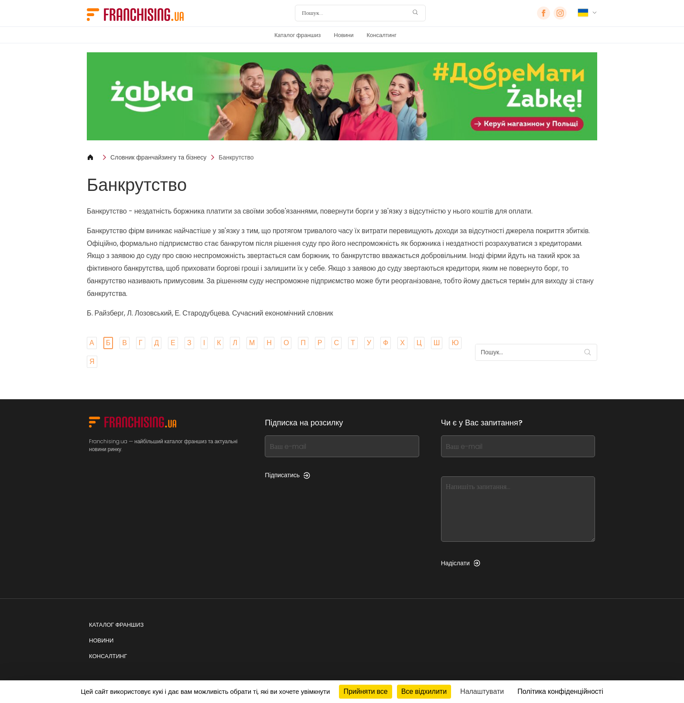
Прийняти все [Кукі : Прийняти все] (365, 691)
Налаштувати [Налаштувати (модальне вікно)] (482, 691)
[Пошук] (355, 13)
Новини (343, 35)
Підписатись (287, 475)
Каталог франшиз (297, 35)
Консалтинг (382, 35)
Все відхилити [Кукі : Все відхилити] (424, 691)
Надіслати (460, 563)
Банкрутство (236, 157)
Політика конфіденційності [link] (560, 691)
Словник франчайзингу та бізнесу (158, 157)
